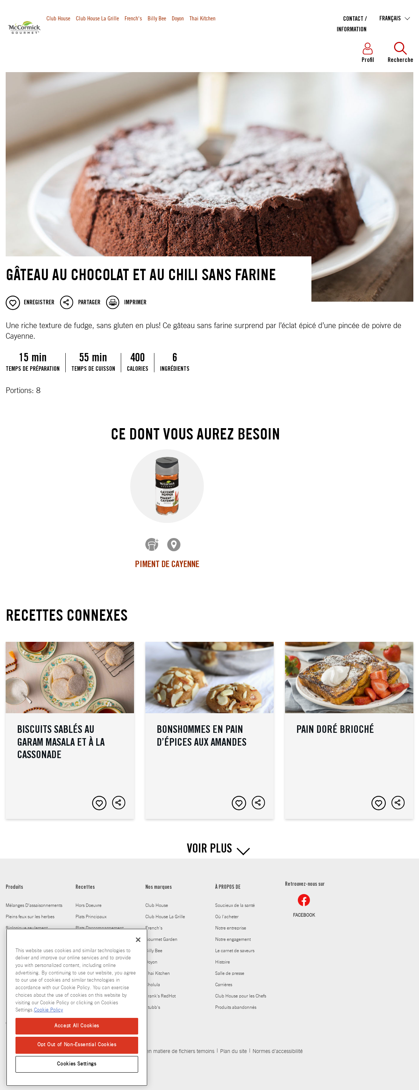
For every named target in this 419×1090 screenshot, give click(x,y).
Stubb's (152, 1001)
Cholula (152, 979)
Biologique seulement (27, 922)
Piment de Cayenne (167, 565)
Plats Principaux (90, 911)
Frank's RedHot (160, 990)
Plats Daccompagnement (99, 922)
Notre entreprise (230, 922)
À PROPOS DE (227, 882)
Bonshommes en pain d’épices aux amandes (209, 724)
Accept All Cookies (76, 1026)
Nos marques (158, 882)
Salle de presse (229, 967)
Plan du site (233, 1045)
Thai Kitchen (202, 18)
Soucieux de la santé (235, 899)
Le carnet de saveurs (234, 945)
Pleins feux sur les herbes (30, 911)
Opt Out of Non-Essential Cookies (77, 1044)
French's (133, 18)
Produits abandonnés (235, 1001)
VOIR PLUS (209, 844)
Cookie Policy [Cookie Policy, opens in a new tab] (48, 1010)
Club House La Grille (97, 18)
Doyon (178, 18)
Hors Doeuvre (88, 899)
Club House (58, 18)
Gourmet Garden (161, 933)
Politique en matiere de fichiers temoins (169, 1045)
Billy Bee (157, 18)
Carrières (223, 979)
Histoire (222, 956)
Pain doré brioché (349, 724)
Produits (57, 42)
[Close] (138, 939)
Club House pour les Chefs (240, 990)
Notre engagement (233, 933)
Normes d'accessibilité (278, 1045)
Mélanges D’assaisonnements (34, 899)
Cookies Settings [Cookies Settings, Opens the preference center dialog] (77, 1064)
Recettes (87, 42)
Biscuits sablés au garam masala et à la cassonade (70, 724)
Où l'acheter (227, 911)
